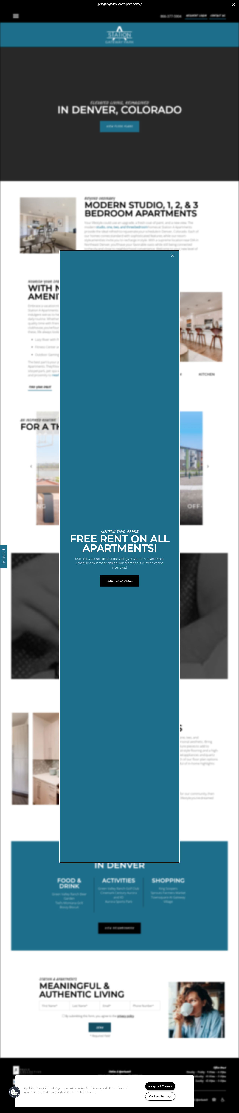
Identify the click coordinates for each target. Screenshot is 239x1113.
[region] (104, 1091)
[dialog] (119, 556)
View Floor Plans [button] (119, 581)
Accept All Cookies (160, 1086)
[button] (14, 1092)
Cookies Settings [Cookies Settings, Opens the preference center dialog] (160, 1096)
